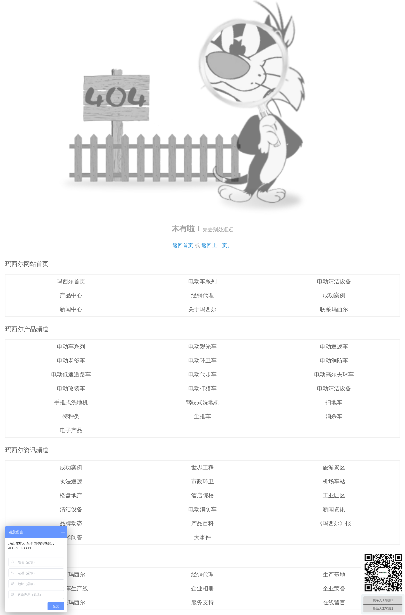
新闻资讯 (334, 509)
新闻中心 (71, 309)
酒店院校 (202, 495)
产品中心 (71, 295)
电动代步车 (202, 374)
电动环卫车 (202, 360)
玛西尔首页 (71, 281)
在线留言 (334, 602)
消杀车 (333, 416)
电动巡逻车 (334, 346)
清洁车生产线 (71, 588)
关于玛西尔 (202, 309)
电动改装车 (71, 388)
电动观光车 (202, 346)
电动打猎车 (202, 388)
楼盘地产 (71, 495)
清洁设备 (71, 509)
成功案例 (334, 295)
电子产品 (71, 430)
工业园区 (334, 495)
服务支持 (202, 602)
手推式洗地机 (71, 402)
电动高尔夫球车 (334, 374)
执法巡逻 (71, 481)
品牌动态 (71, 523)
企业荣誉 (334, 588)
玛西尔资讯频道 (27, 449)
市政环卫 (202, 481)
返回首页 (183, 245)
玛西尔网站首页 (27, 263)
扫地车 (333, 402)
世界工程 (202, 467)
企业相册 (202, 588)
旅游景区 (334, 467)
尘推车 (202, 416)
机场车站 (334, 481)
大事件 (202, 537)
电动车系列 (202, 281)
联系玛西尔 (334, 309)
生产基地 (334, 574)
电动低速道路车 (71, 374)
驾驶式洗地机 (202, 402)
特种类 (71, 416)
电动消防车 (334, 360)
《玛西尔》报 (334, 523)
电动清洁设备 (334, 281)
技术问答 (71, 537)
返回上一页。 (216, 245)
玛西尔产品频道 (27, 328)
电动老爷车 (71, 360)
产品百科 (202, 523)
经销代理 (202, 295)
